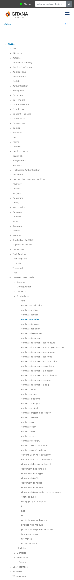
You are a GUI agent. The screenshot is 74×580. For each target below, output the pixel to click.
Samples (21, 552)
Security (17, 235)
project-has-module (32, 524)
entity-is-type (28, 496)
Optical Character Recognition (29, 179)
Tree (15, 272)
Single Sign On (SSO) (23, 239)
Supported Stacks (22, 244)
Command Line (21, 104)
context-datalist (30, 319)
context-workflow (30, 440)
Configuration (24, 286)
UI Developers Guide (23, 277)
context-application (31, 305)
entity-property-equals (33, 501)
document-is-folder (31, 482)
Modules (17, 165)
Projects (17, 193)
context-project (29, 407)
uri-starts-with (29, 543)
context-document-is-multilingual (39, 375)
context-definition (30, 328)
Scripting (17, 225)
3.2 (66, 24)
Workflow (17, 571)
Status (27, 3)
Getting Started (21, 151)
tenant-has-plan (30, 533)
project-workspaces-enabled (37, 529)
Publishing (18, 197)
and (23, 300)
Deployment (19, 123)
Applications (19, 71)
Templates (18, 249)
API (14, 48)
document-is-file (30, 477)
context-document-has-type (36, 356)
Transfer (17, 263)
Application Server (22, 67)
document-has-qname (33, 468)
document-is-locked (32, 487)
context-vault (28, 435)
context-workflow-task (33, 449)
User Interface (20, 566)
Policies (17, 188)
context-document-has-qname (38, 351)
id (22, 505)
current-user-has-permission (36, 459)
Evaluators (23, 295)
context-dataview (30, 323)
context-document (31, 337)
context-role (28, 421)
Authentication (20, 85)
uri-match (26, 538)
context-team (28, 426)
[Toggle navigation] (67, 14)
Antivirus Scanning (22, 62)
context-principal (30, 403)
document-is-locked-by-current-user (41, 491)
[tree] (38, 311)
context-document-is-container (38, 365)
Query (16, 202)
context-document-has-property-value (42, 347)
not (23, 510)
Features (17, 132)
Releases (17, 211)
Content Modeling (22, 113)
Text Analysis (19, 253)
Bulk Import (19, 99)
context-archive (29, 309)
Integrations (19, 160)
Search (16, 230)
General (17, 146)
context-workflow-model (34, 445)
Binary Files (19, 90)
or (22, 515)
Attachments (20, 76)
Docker (16, 127)
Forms (16, 141)
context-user (28, 431)
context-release (29, 417)
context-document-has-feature (38, 342)
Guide (7, 24)
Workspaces (19, 576)
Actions (17, 57)
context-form (28, 389)
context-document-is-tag (35, 384)
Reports (17, 216)
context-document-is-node (36, 379)
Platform (17, 183)
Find (15, 137)
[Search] (50, 4)
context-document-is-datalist (37, 370)
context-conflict (29, 314)
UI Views (21, 562)
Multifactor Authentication (26, 169)
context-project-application (36, 412)
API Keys (17, 53)
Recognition (19, 207)
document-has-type (32, 473)
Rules (15, 221)
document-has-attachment (36, 463)
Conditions (18, 109)
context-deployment (32, 333)
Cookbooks (19, 118)
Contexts (22, 291)
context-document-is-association (39, 361)
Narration (18, 174)
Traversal (18, 267)
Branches (18, 95)
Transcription (20, 258)
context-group (29, 393)
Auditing (17, 81)
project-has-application (34, 519)
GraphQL (18, 155)
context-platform (30, 398)
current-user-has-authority (36, 454)
